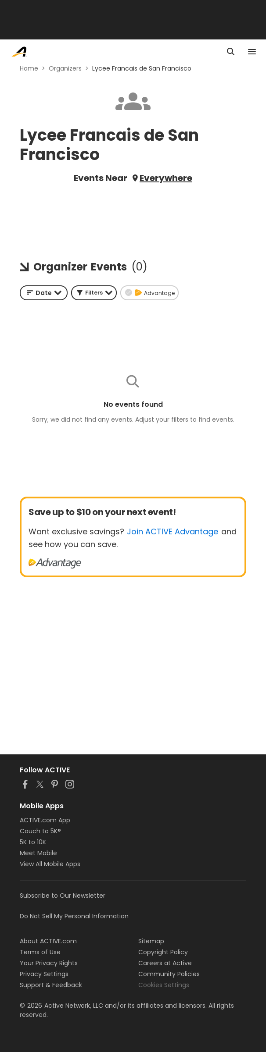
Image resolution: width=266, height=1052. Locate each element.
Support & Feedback (51, 985)
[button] (94, 292)
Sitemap (151, 941)
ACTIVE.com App (45, 820)
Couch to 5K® (40, 831)
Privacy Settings (44, 974)
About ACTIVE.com (48, 941)
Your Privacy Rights (49, 963)
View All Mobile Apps (50, 864)
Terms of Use (40, 952)
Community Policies (169, 974)
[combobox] (44, 292)
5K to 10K (33, 842)
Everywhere (166, 178)
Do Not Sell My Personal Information (74, 916)
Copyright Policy (163, 952)
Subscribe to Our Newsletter (62, 895)
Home (29, 68)
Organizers (65, 68)
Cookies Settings (163, 985)
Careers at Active (165, 963)
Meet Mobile (38, 853)
